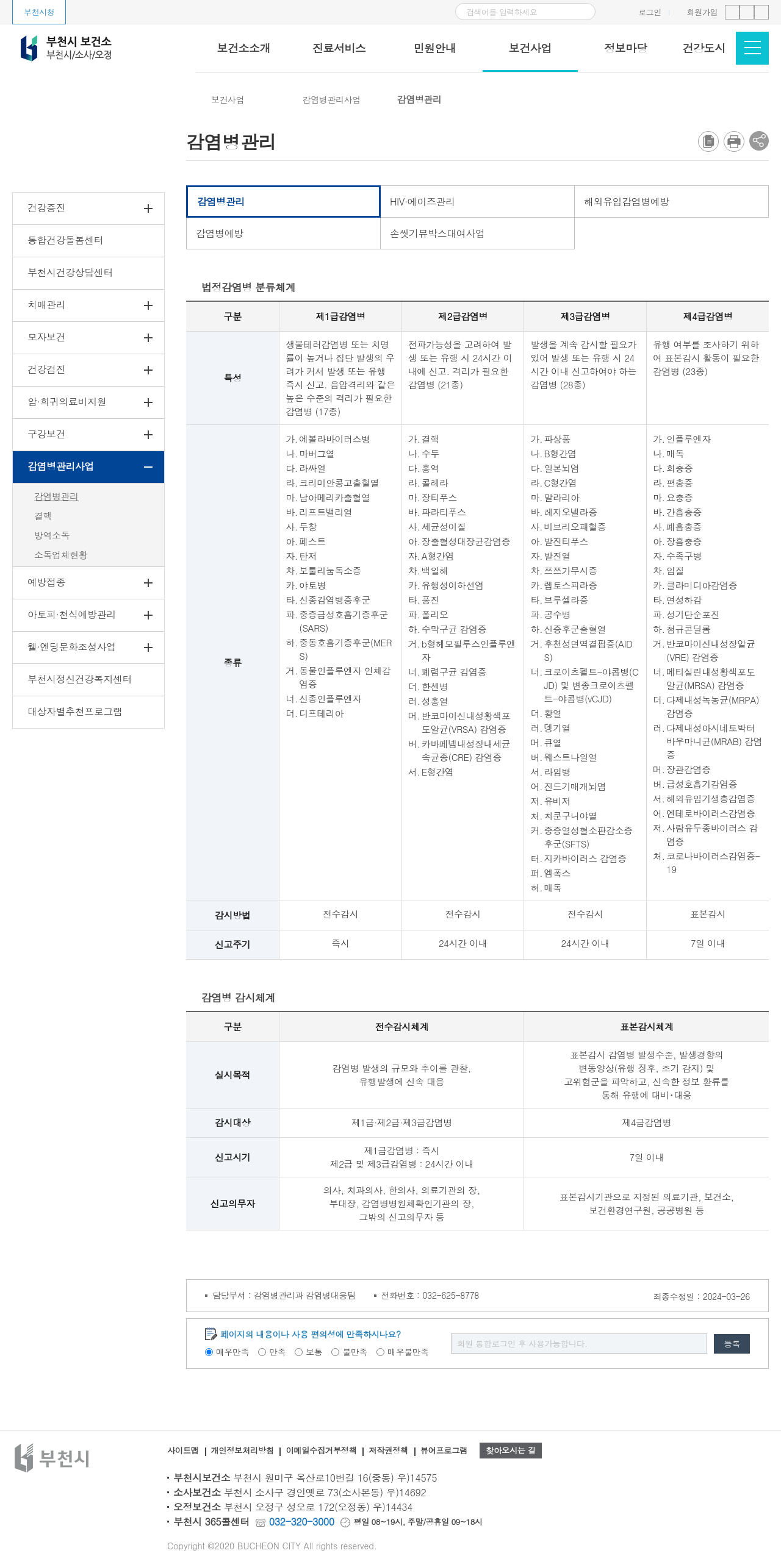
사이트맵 (183, 1451)
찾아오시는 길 (527, 1451)
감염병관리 (419, 99)
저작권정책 (398, 1451)
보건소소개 (243, 47)
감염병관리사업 (332, 99)
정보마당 (625, 47)
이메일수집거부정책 (328, 1451)
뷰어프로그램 (455, 1451)
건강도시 (704, 47)
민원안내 (434, 47)
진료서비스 (339, 47)
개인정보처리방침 (245, 1451)
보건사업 (530, 47)
